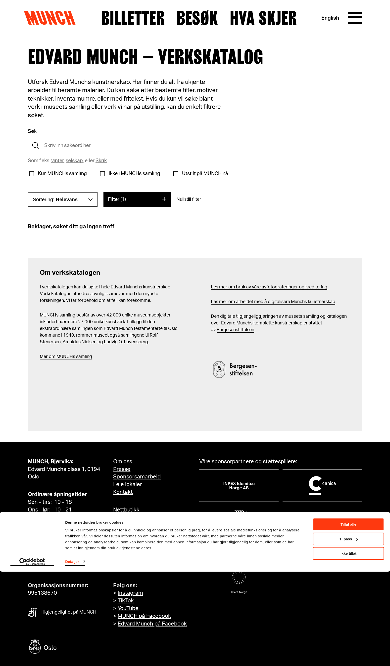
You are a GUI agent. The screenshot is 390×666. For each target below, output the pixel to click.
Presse (121, 469)
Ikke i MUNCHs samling (134, 173)
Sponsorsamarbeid (137, 476)
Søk (32, 131)
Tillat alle (348, 619)
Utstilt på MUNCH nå (205, 173)
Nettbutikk (126, 509)
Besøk (197, 18)
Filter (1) (117, 199)
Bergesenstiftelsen (235, 330)
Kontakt (123, 492)
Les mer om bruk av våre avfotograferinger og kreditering (269, 287)
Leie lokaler (127, 484)
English (329, 18)
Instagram (130, 593)
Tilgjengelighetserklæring (145, 527)
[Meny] (354, 18)
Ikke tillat (348, 648)
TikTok (126, 600)
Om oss (122, 461)
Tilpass (348, 633)
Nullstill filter (189, 199)
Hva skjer (263, 18)
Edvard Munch (118, 328)
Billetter (132, 18)
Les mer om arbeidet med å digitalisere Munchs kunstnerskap (273, 302)
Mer (44, 356)
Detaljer (72, 656)
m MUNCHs (63, 356)
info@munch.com (50, 568)
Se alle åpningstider (52, 517)
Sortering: (55, 199)
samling (83, 356)
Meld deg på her (133, 568)
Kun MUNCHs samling (62, 173)
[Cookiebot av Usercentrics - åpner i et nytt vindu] (32, 656)
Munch (52, 18)
